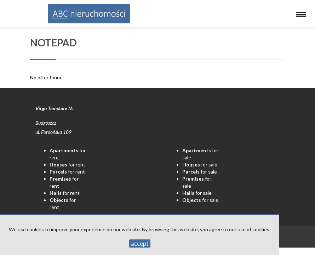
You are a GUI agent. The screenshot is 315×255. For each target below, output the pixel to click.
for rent (67, 165)
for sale (199, 165)
